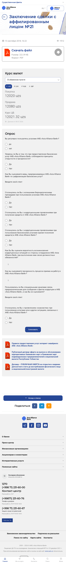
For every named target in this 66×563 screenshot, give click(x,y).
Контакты (48, 538)
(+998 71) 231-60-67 (13, 508)
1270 (4, 483)
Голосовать (33, 330)
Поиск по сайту (21, 538)
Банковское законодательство (21, 534)
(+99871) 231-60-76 (13, 498)
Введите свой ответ (13, 182)
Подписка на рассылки (48, 534)
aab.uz (9, 8)
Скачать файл (22, 50)
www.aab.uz (49, 551)
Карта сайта (35, 538)
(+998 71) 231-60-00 (13, 487)
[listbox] (33, 79)
